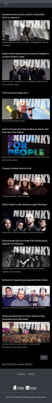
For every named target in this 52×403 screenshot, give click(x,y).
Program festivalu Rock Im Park (16, 168)
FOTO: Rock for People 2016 (15, 93)
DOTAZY (31, 374)
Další (44, 357)
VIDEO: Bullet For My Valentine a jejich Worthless (24, 204)
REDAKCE (21, 374)
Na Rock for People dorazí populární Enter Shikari (25, 280)
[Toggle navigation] (6, 4)
